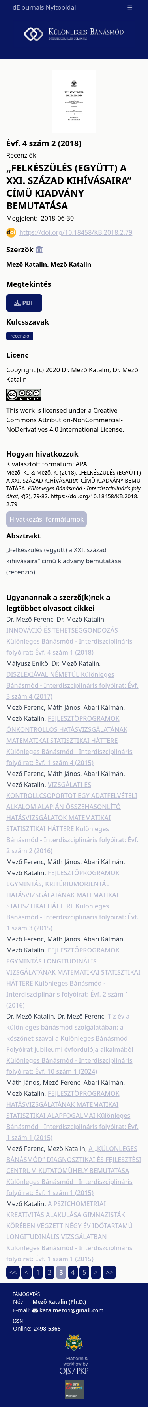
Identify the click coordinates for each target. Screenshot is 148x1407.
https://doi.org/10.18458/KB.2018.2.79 (69, 233)
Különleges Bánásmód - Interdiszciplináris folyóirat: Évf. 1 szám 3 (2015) (72, 917)
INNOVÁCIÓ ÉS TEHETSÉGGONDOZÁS (62, 630)
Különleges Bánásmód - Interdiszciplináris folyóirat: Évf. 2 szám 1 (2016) (67, 994)
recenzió (19, 335)
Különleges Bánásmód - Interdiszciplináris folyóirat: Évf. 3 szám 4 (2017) (72, 685)
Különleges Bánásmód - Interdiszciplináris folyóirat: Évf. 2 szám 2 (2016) (72, 839)
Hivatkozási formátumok (46, 519)
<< (13, 1272)
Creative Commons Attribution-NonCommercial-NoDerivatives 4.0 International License (64, 420)
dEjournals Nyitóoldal (44, 7)
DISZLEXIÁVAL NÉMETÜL (43, 674)
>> (109, 1272)
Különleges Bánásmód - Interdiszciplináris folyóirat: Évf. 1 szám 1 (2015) (72, 1126)
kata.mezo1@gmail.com (71, 1310)
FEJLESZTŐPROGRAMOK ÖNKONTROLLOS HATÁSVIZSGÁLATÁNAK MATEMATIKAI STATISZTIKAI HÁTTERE (66, 729)
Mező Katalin (27, 264)
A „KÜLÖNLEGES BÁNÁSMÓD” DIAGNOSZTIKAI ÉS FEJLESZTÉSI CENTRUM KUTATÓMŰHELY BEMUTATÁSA (73, 1159)
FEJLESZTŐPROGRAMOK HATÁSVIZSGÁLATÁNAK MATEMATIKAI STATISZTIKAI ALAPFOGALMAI (63, 1104)
